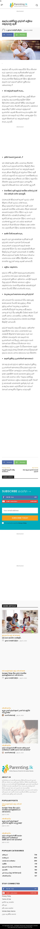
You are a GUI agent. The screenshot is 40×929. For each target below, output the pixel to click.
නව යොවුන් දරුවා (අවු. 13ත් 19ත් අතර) (13, 671)
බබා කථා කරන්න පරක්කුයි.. (11, 638)
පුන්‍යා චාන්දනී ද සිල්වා (15, 30)
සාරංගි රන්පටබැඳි (10, 715)
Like (35, 497)
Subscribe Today (20, 518)
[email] (20, 510)
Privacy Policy (22, 523)
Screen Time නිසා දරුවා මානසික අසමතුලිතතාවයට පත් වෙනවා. (14, 674)
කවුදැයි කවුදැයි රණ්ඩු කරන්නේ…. (8, 470)
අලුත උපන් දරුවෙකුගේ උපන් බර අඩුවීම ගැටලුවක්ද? (16, 711)
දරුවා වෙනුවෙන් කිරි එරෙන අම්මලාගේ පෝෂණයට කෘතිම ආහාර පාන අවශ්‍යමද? (16, 749)
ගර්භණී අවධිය (6, 708)
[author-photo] (3, 641)
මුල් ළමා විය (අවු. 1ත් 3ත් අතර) (11, 635)
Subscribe (33, 501)
